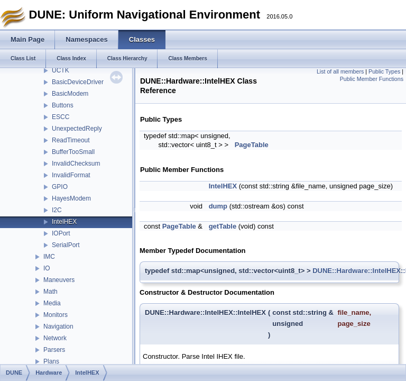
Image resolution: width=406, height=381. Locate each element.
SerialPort (66, 245)
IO (46, 268)
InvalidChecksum (76, 163)
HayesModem (71, 198)
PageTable (252, 145)
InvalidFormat (71, 175)
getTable (223, 226)
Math (50, 291)
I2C (57, 210)
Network (55, 338)
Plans (51, 361)
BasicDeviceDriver (78, 82)
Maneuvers (59, 280)
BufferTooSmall (73, 152)
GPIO (60, 186)
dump (218, 206)
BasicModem (70, 93)
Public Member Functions (371, 79)
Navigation (58, 326)
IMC (49, 256)
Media (52, 303)
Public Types (384, 71)
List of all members (340, 71)
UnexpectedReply (77, 128)
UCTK (60, 70)
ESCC (60, 117)
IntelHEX (64, 221)
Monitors (55, 315)
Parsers (54, 349)
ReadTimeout (71, 140)
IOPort (61, 233)
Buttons (62, 105)
